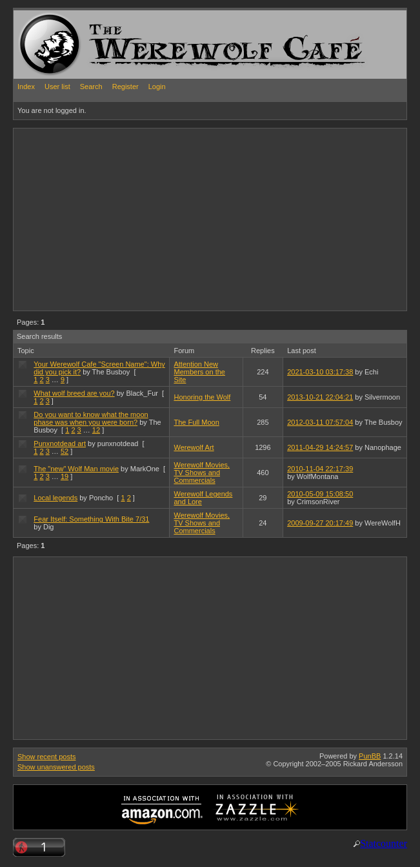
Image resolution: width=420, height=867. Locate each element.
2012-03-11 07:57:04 (320, 422)
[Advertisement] (164, 218)
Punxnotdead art (60, 443)
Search (91, 86)
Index (26, 86)
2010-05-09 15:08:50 (320, 494)
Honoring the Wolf (202, 397)
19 (64, 476)
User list (57, 86)
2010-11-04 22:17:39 (320, 469)
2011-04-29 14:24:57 (320, 447)
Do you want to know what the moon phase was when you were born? (91, 418)
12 (96, 430)
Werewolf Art (194, 447)
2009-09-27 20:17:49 (320, 523)
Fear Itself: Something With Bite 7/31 (91, 519)
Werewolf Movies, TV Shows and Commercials (202, 472)
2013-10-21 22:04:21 (320, 397)
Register (125, 86)
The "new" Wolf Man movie (76, 469)
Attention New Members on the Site (199, 371)
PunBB (370, 756)
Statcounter (383, 843)
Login (157, 86)
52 (64, 451)
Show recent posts (46, 756)
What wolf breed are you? (74, 393)
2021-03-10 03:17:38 (320, 372)
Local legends (55, 498)
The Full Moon (196, 422)
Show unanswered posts (56, 767)
